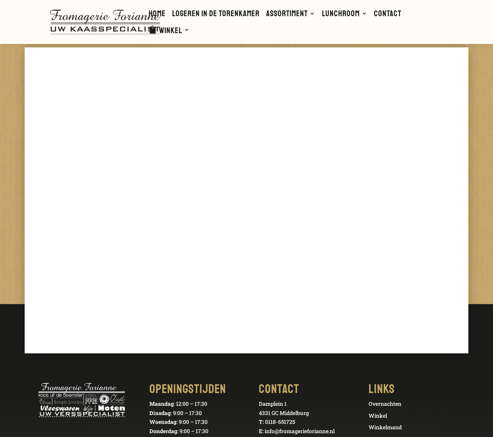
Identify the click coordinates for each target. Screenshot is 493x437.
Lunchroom (341, 14)
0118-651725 (280, 421)
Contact (387, 14)
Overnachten (385, 403)
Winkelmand (385, 427)
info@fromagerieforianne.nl (300, 431)
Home (157, 14)
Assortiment (287, 14)
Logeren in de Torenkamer (216, 14)
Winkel (170, 31)
